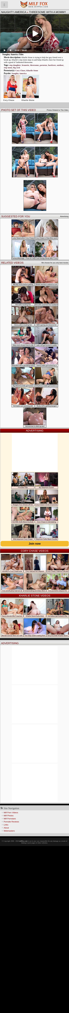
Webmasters (9, 831)
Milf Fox (34, 4)
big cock (16, 67)
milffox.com (23, 841)
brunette (25, 65)
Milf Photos (8, 815)
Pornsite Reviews (11, 822)
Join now (35, 543)
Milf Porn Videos (11, 812)
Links (6, 825)
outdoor (60, 65)
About (6, 828)
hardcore (52, 65)
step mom (8, 67)
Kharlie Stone (32, 70)
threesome (34, 65)
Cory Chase (20, 70)
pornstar (43, 65)
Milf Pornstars (10, 819)
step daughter (15, 65)
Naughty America (13, 12)
